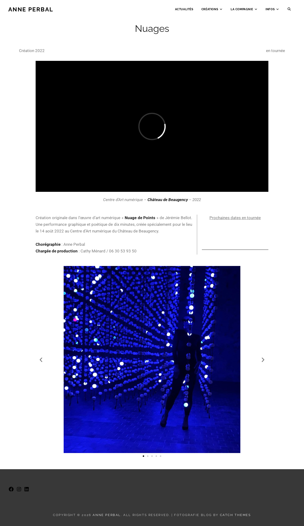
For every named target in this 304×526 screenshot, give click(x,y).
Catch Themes (235, 515)
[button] (41, 359)
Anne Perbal (30, 10)
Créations (209, 10)
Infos (270, 10)
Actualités (184, 10)
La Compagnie (242, 10)
